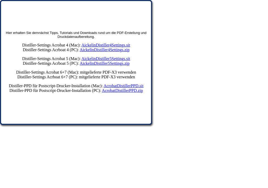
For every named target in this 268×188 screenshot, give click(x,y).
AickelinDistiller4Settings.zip (105, 50)
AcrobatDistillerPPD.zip (122, 90)
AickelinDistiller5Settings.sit (105, 58)
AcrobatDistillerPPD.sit (123, 86)
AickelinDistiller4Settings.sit (105, 45)
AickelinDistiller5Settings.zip (105, 63)
